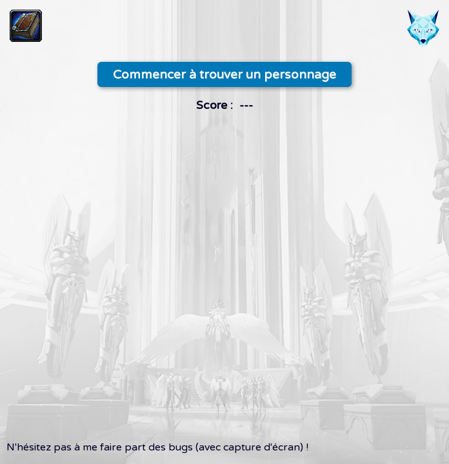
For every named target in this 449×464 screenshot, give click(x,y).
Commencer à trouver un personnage (224, 74)
